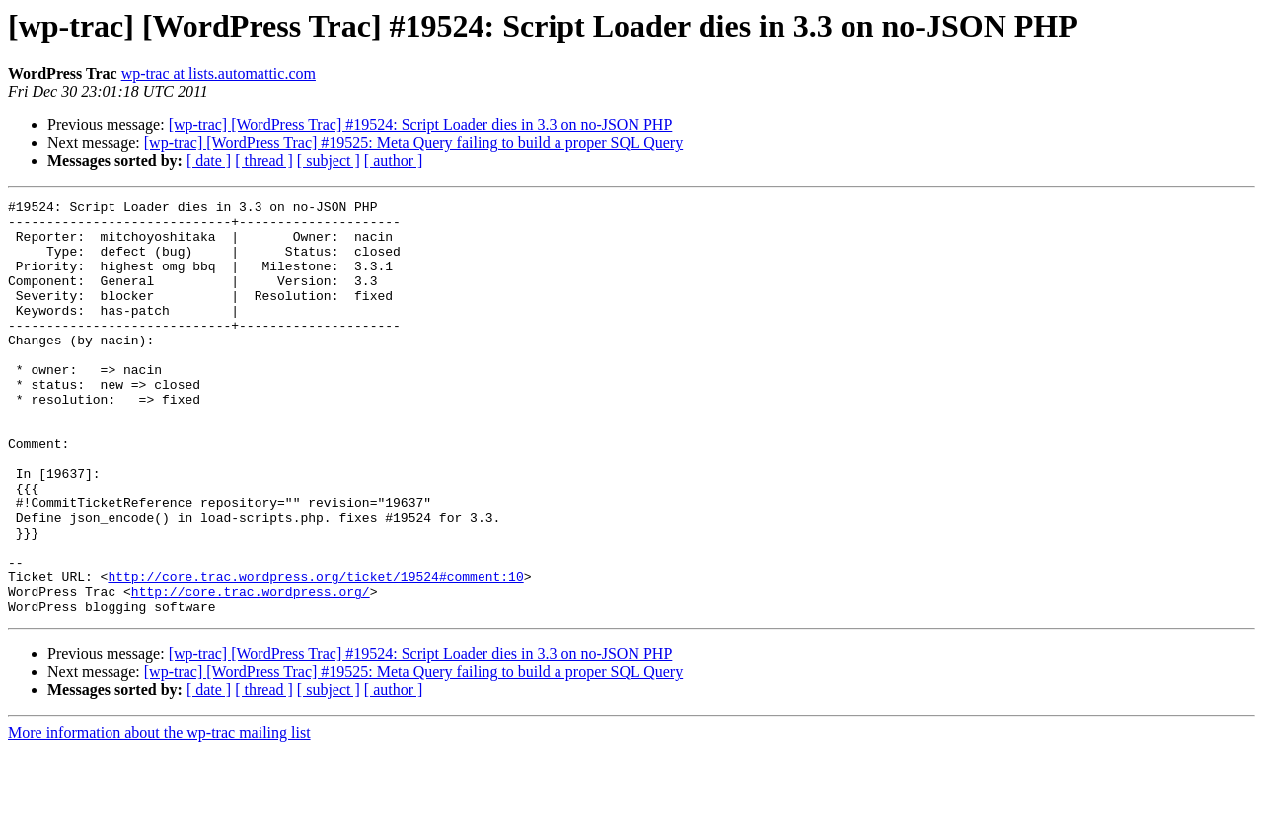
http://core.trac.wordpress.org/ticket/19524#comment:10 (315, 653)
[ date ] (208, 160)
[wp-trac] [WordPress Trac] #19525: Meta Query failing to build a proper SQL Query (413, 142)
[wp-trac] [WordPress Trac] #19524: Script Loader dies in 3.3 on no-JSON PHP (421, 124)
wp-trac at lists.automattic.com (218, 73)
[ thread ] (264, 160)
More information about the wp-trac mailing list (159, 815)
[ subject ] (328, 160)
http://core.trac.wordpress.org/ (250, 671)
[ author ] (393, 160)
